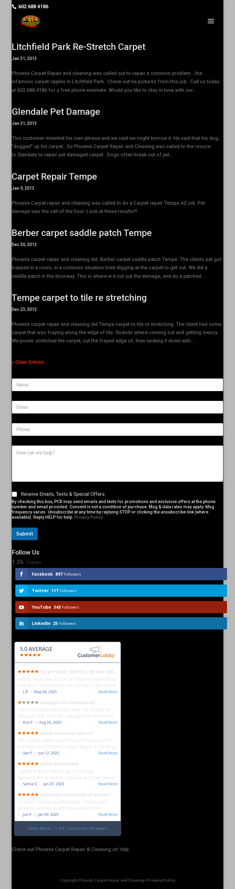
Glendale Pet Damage (56, 111)
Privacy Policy (88, 517)
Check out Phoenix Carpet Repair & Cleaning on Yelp (70, 849)
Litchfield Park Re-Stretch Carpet (78, 46)
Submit (24, 534)
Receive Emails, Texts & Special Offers (63, 494)
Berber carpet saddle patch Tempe (82, 232)
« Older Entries (28, 362)
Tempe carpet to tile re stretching (79, 297)
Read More (108, 692)
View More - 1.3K (67, 828)
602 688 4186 (33, 6)
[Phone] (117, 429)
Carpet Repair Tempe (54, 176)
